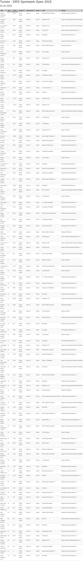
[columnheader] (3, 10)
